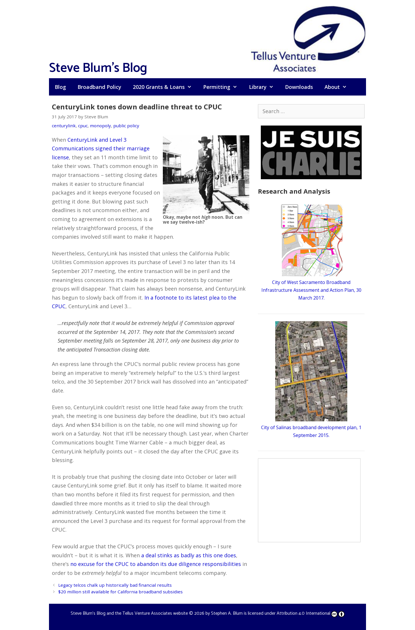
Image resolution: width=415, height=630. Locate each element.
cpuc (83, 125)
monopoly (100, 125)
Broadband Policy (99, 86)
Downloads (299, 86)
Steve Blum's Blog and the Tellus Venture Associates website (129, 613)
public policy (126, 125)
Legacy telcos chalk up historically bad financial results (115, 585)
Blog (60, 86)
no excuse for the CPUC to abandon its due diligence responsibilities (155, 563)
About (338, 87)
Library (264, 87)
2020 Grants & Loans (165, 87)
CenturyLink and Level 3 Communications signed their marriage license (101, 148)
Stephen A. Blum (227, 613)
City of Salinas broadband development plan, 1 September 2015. (311, 427)
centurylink (64, 125)
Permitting (223, 87)
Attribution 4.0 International (311, 613)
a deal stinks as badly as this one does (188, 555)
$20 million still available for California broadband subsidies (120, 592)
